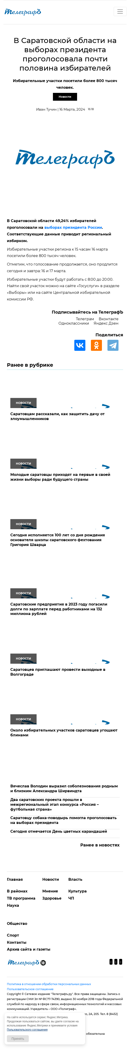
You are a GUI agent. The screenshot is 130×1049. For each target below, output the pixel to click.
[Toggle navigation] (120, 11)
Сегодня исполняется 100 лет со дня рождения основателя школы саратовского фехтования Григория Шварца (57, 540)
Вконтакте (108, 319)
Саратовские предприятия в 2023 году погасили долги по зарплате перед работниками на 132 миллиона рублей (58, 609)
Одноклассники (73, 323)
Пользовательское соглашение (30, 989)
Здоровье (51, 898)
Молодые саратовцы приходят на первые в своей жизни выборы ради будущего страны (60, 477)
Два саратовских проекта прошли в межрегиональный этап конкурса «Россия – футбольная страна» (54, 804)
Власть (75, 879)
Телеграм (85, 319)
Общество (17, 923)
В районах (17, 891)
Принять (18, 1038)
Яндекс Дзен (106, 323)
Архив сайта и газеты (28, 949)
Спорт (13, 935)
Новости (65, 96)
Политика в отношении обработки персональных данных (49, 984)
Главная (15, 879)
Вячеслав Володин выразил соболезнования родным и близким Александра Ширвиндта (64, 788)
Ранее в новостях (100, 845)
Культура (77, 891)
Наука (13, 905)
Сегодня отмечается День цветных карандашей (58, 831)
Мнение (50, 891)
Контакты (16, 942)
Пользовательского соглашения (27, 1029)
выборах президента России (73, 227)
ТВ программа (21, 898)
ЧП (71, 898)
